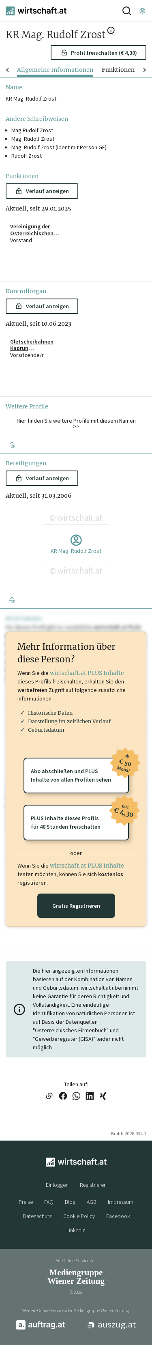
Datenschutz (37, 1216)
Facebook (118, 1216)
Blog (70, 1201)
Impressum (120, 1201)
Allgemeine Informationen (55, 69)
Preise (26, 1201)
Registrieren (93, 1184)
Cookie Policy (79, 1216)
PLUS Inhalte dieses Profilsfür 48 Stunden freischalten (79, 817)
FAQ (49, 1201)
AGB (91, 1201)
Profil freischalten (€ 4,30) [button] (99, 52)
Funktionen (118, 69)
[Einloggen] (142, 10)
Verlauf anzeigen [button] (42, 191)
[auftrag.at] (40, 1328)
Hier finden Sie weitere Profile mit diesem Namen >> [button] (76, 423)
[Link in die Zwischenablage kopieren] (49, 1096)
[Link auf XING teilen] (103, 1096)
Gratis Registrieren (76, 905)
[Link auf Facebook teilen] (63, 1096)
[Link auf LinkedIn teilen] (89, 1096)
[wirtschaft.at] (36, 10)
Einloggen (57, 1184)
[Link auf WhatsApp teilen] (76, 1096)
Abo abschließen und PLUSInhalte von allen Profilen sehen (79, 770)
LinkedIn (76, 1230)
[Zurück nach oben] (12, 444)
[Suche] (127, 11)
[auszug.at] (112, 1328)
